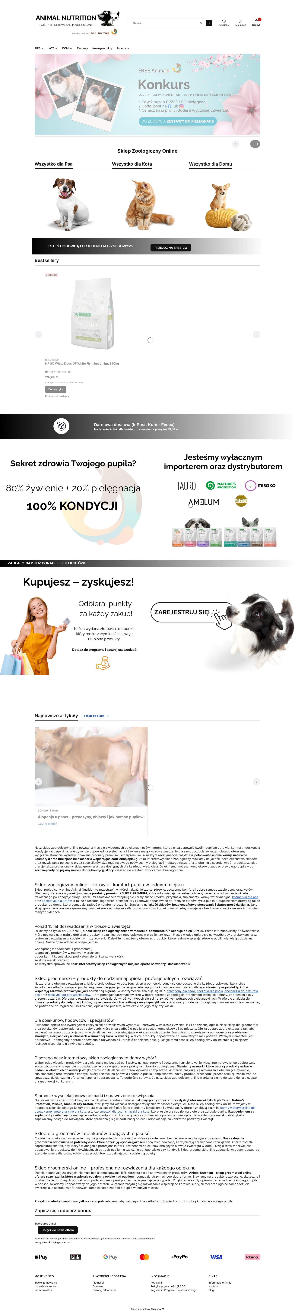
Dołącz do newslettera (58, 1230)
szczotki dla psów (210, 991)
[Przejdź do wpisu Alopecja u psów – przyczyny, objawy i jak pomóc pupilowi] (91, 767)
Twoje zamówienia (46, 1282)
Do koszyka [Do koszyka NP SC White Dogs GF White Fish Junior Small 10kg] (55, 389)
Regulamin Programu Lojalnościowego (174, 1290)
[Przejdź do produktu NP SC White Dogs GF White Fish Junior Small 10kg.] (92, 314)
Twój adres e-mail (45, 1223)
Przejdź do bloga (96, 715)
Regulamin (157, 1282)
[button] (209, 23)
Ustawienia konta (45, 1286)
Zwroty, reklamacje (104, 1290)
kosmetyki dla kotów (57, 901)
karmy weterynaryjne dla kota (65, 1111)
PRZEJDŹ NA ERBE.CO (170, 248)
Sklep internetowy (146, 1309)
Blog (211, 1290)
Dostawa (98, 1286)
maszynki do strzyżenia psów (69, 995)
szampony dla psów (181, 991)
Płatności (98, 1282)
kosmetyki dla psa (245, 897)
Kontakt (213, 1286)
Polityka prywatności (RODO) (168, 1286)
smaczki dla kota (137, 1111)
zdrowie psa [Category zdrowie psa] (48, 810)
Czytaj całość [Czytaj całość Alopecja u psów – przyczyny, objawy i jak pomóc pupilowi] (47, 824)
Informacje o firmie (219, 1282)
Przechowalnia (43, 1290)
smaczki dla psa (111, 1111)
